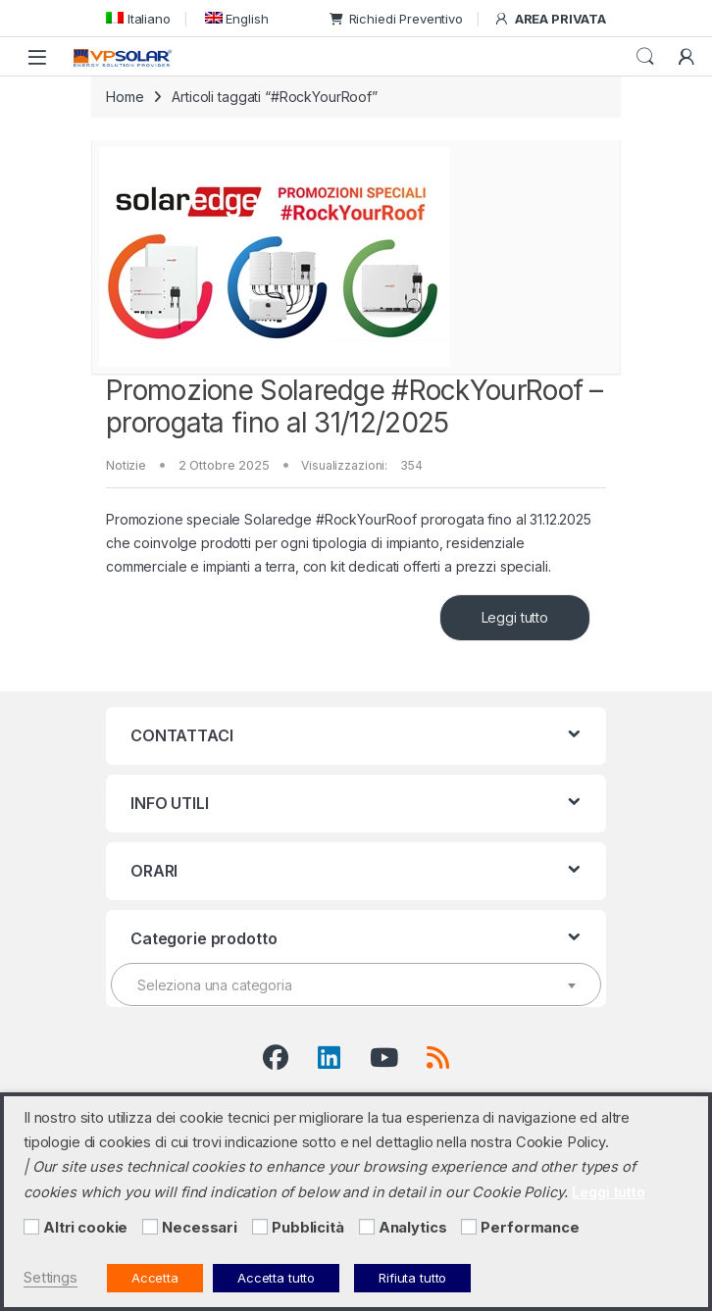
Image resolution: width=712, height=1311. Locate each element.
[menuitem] (138, 18)
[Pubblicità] (260, 1227)
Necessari (199, 1227)
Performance (530, 1227)
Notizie (126, 465)
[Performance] (469, 1227)
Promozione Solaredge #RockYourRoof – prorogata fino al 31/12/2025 (354, 407)
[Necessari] (150, 1227)
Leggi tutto (515, 617)
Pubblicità (308, 1227)
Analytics (413, 1227)
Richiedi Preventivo (396, 18)
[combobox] (356, 984)
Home (124, 96)
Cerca (645, 57)
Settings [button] (50, 1277)
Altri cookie (85, 1227)
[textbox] (356, 985)
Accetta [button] (154, 1278)
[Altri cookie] (31, 1227)
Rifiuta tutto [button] (412, 1278)
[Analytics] (367, 1227)
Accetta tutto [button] (276, 1278)
